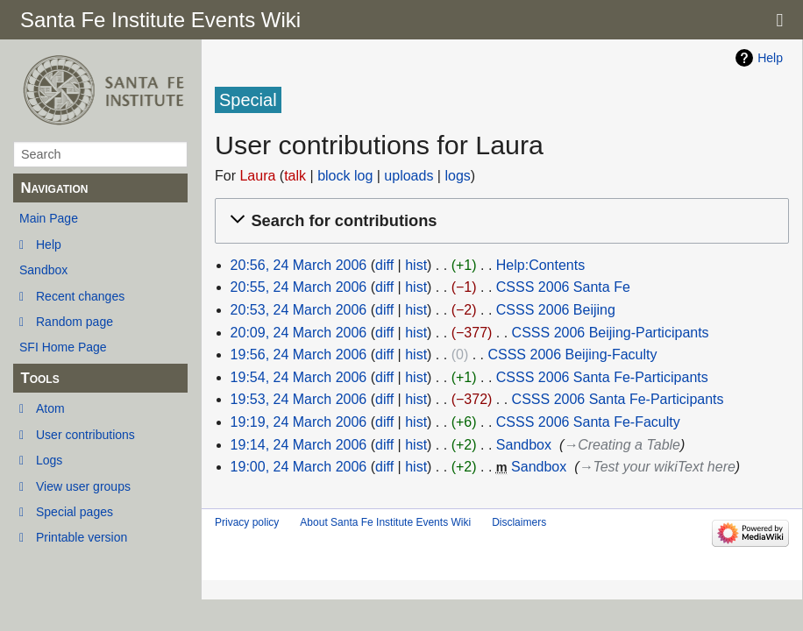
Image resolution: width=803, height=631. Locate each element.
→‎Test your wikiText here (657, 466)
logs (457, 175)
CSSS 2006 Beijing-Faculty (572, 354)
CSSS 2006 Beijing (555, 309)
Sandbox (43, 270)
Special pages (74, 512)
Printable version (81, 537)
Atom (50, 408)
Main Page (48, 218)
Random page (74, 322)
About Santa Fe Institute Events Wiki (385, 522)
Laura (257, 175)
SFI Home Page (63, 347)
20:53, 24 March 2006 (299, 309)
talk (295, 175)
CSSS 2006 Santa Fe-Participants (602, 377)
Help (48, 245)
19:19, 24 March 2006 (299, 422)
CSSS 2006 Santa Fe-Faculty (588, 422)
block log (345, 175)
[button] (499, 221)
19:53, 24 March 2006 (299, 399)
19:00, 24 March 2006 (299, 466)
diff (384, 265)
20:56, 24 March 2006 (299, 265)
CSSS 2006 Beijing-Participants (610, 332)
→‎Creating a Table (622, 444)
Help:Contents (540, 265)
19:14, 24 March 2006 (299, 444)
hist (416, 265)
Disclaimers (519, 522)
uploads (408, 175)
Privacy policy (247, 522)
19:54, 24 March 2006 (299, 377)
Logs (49, 460)
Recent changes (80, 296)
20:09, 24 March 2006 (299, 332)
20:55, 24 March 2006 (299, 287)
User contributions (85, 435)
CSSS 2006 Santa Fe (563, 287)
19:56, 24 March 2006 (299, 354)
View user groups (83, 486)
